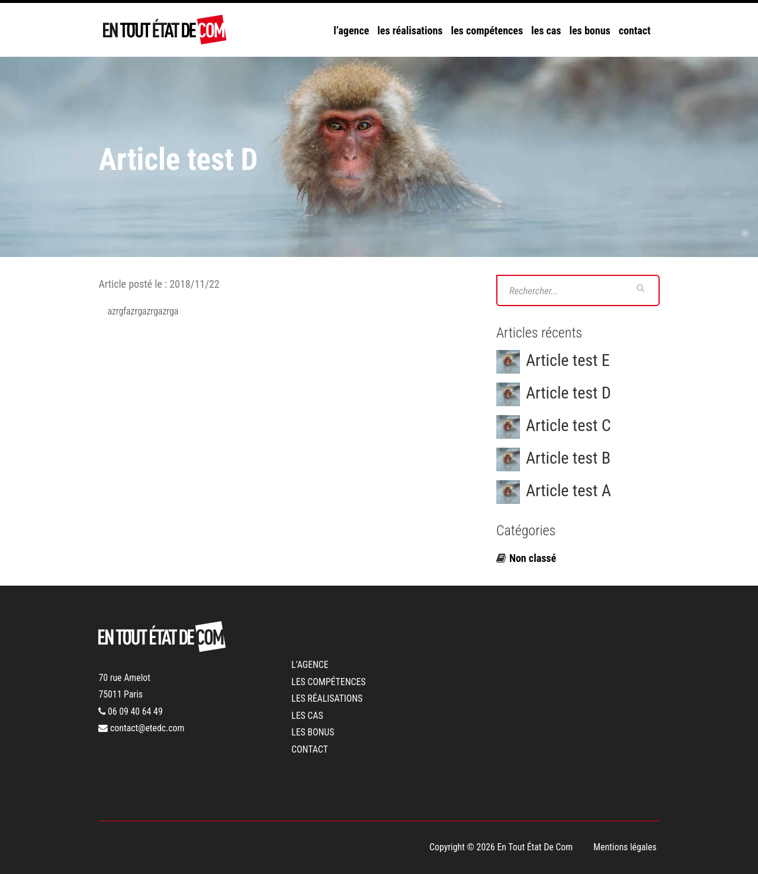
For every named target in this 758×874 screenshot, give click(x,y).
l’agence (351, 30)
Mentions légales (625, 847)
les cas (546, 30)
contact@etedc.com (141, 728)
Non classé (532, 558)
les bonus (589, 30)
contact (635, 30)
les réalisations (409, 30)
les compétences (487, 30)
